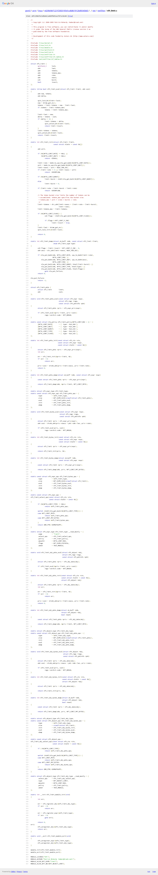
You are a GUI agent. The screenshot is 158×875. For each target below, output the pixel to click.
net (94, 10)
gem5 (28, 10)
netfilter (101, 10)
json (154, 871)
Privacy (19, 872)
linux (40, 10)
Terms (25, 872)
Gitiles (13, 872)
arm (34, 10)
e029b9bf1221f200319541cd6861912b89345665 (66, 10)
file (70, 16)
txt (148, 871)
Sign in (153, 3)
